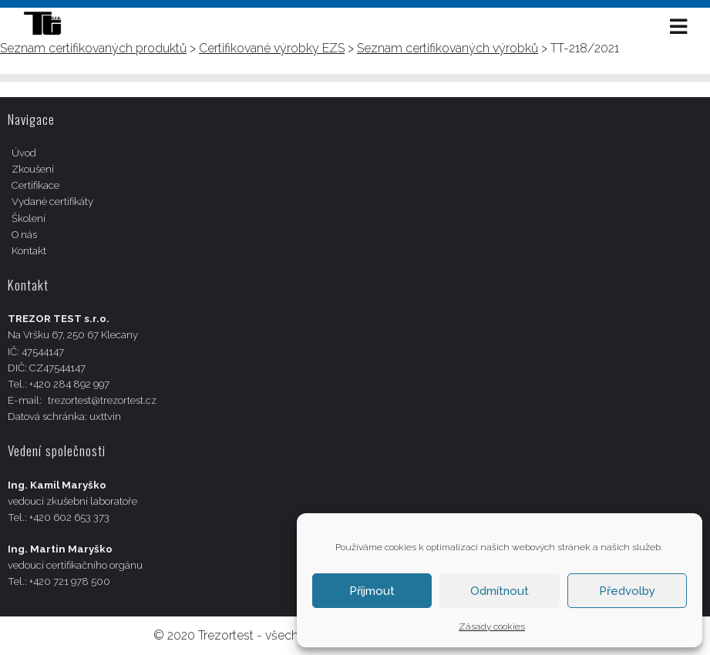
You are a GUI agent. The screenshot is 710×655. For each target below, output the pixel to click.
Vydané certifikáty (52, 201)
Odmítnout (499, 591)
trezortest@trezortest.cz (102, 400)
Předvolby (627, 591)
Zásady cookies (492, 626)
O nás (24, 234)
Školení (28, 218)
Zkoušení (33, 169)
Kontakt (29, 251)
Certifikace (35, 185)
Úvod (24, 153)
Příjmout (372, 591)
